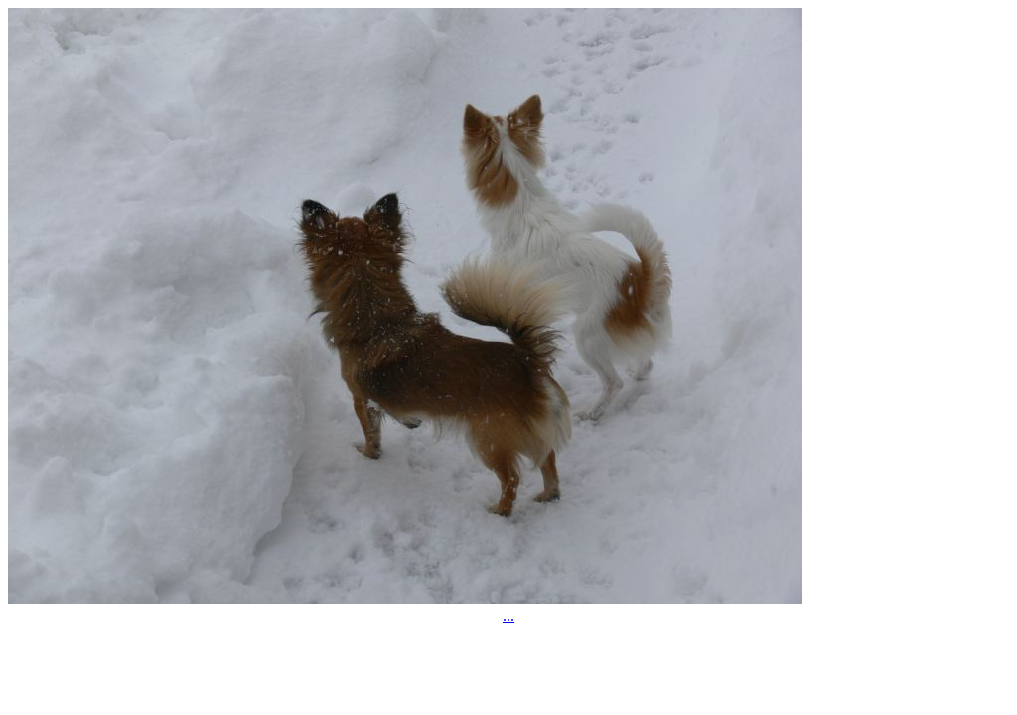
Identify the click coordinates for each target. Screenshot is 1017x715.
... (508, 615)
